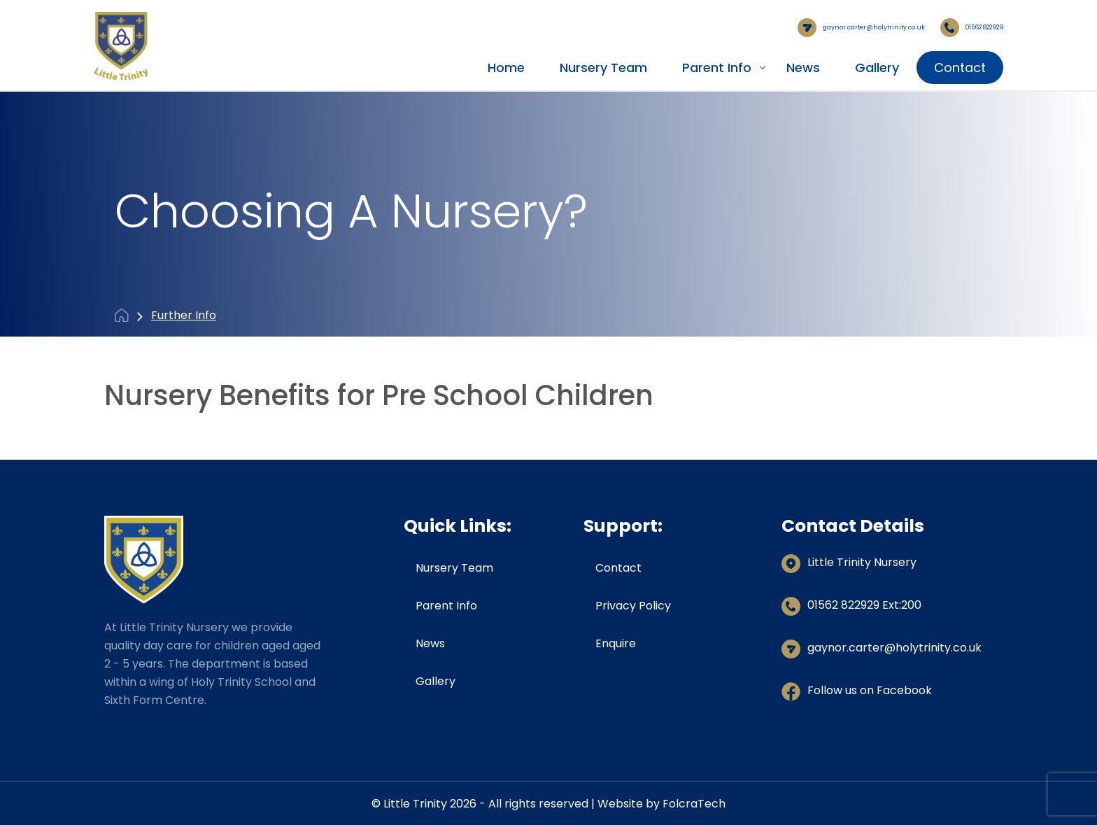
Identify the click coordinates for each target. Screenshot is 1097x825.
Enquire (615, 642)
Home (506, 67)
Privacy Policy (633, 604)
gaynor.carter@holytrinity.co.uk (803, 26)
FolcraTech (694, 802)
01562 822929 (957, 26)
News (803, 67)
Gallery (877, 67)
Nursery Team (603, 67)
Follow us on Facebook (869, 689)
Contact (960, 67)
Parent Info (716, 67)
